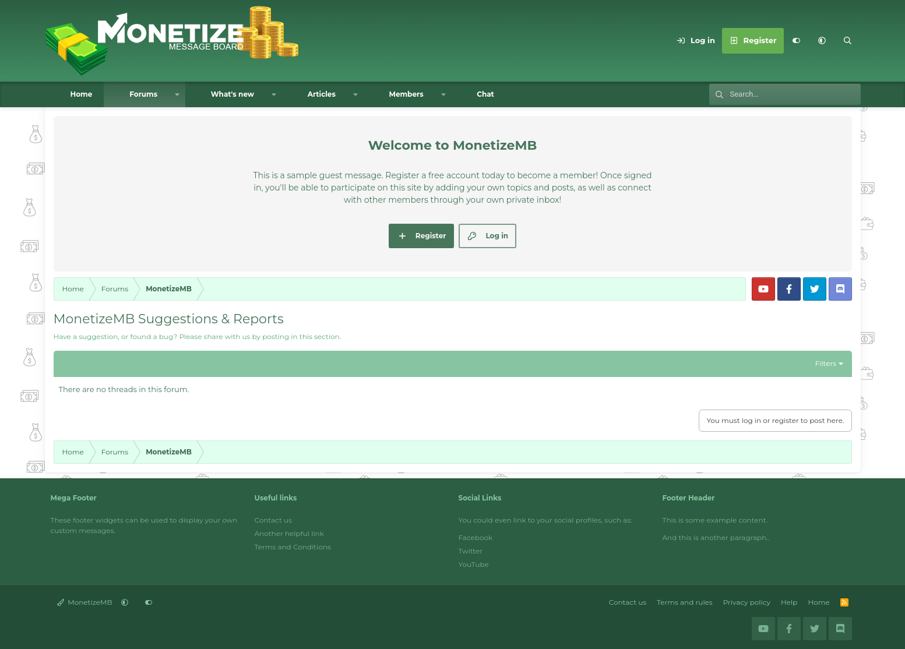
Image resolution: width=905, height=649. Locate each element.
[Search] (848, 41)
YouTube (474, 564)
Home (82, 94)
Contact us (273, 520)
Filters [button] (825, 363)
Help (789, 602)
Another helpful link (289, 533)
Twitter (471, 550)
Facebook (476, 537)
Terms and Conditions (293, 546)
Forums (143, 94)
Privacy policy (746, 602)
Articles (322, 94)
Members (406, 94)
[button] (822, 41)
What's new (232, 94)
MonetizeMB (84, 602)
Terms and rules (685, 602)
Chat (485, 94)
